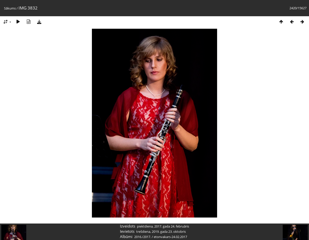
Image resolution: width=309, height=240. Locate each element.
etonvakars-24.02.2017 (170, 237)
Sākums (10, 8)
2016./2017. (142, 237)
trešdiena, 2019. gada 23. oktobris (161, 231)
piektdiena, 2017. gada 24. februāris (163, 226)
